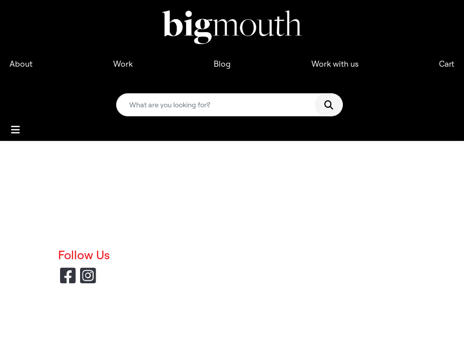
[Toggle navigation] (15, 130)
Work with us (334, 64)
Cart (446, 64)
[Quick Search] (219, 104)
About (21, 64)
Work (123, 64)
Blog (222, 64)
